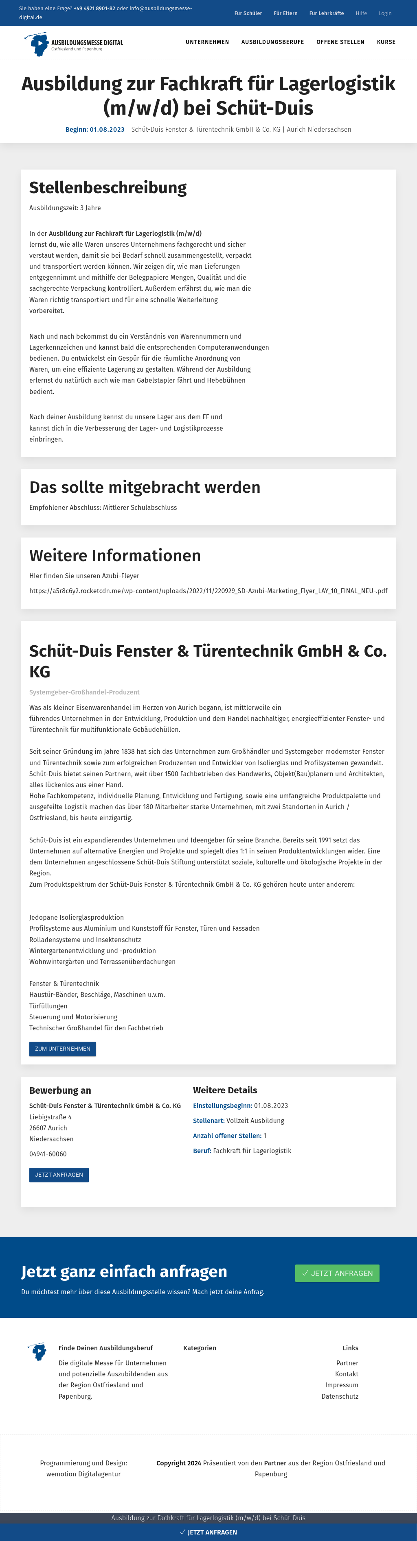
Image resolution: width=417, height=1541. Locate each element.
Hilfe (361, 13)
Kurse (386, 42)
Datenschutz (339, 1396)
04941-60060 (48, 1154)
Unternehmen (207, 42)
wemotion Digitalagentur (83, 1474)
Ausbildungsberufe (272, 42)
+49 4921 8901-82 (94, 8)
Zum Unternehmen (62, 1048)
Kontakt (346, 1374)
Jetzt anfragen (59, 1174)
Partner (347, 1363)
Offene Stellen (340, 42)
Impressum (342, 1385)
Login (385, 13)
